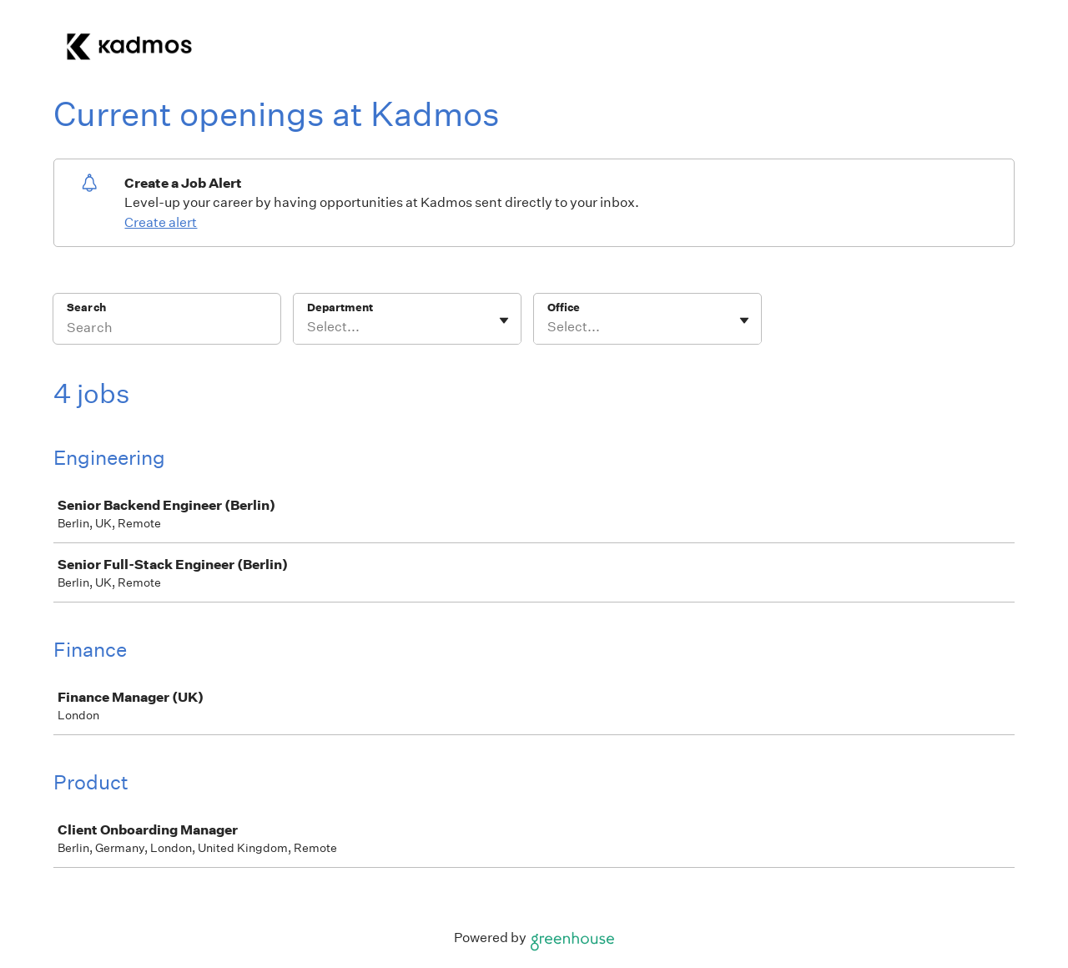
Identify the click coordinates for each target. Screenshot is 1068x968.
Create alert (160, 222)
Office (563, 307)
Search (86, 307)
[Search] (166, 329)
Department (340, 307)
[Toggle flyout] (504, 320)
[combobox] (308, 327)
